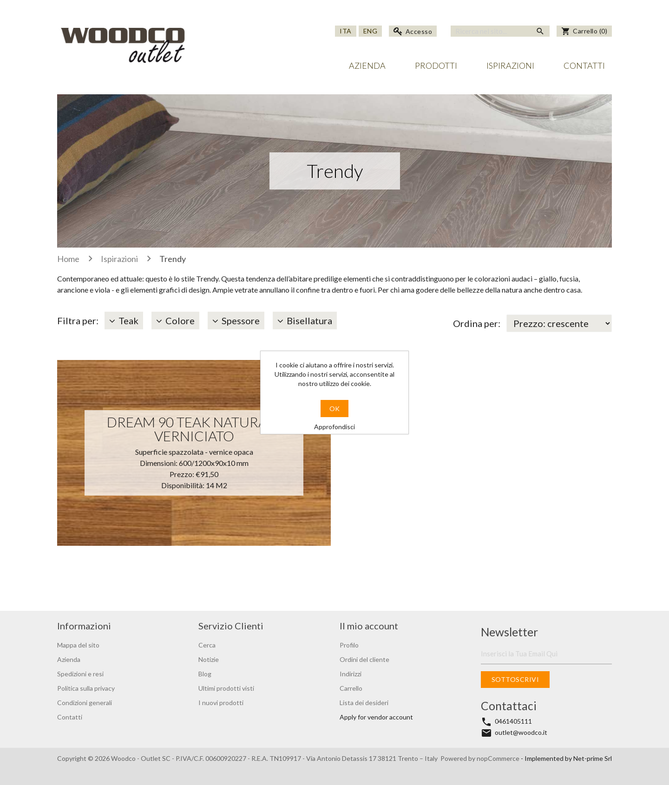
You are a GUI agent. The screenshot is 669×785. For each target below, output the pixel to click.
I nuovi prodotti (220, 702)
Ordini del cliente (364, 659)
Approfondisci (334, 427)
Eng (370, 31)
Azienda (367, 65)
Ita (346, 31)
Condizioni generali (84, 702)
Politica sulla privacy (86, 688)
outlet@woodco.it (521, 732)
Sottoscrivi (515, 679)
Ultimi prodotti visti (226, 688)
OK (334, 408)
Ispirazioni (510, 65)
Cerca (207, 645)
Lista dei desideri (364, 702)
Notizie (208, 659)
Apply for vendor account (376, 717)
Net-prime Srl (592, 758)
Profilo (349, 645)
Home (68, 259)
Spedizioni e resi (80, 674)
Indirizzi (350, 674)
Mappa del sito (78, 645)
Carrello (351, 688)
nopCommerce (499, 758)
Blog (204, 674)
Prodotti (436, 65)
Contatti (584, 65)
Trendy (172, 259)
